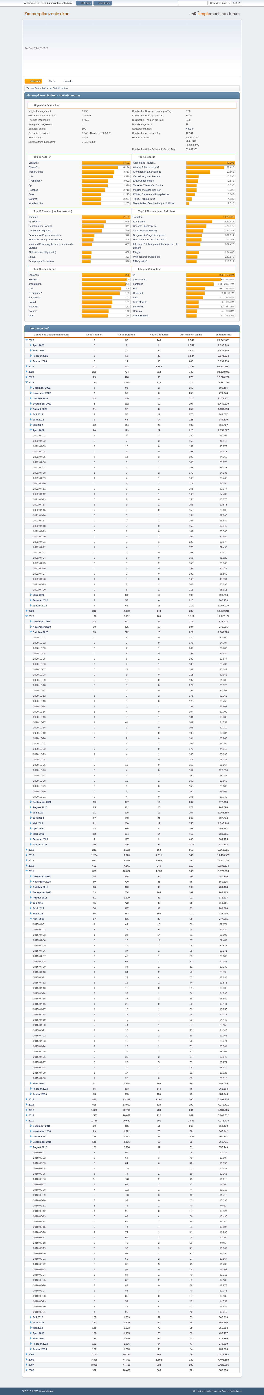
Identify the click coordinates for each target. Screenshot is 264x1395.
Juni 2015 (38, 908)
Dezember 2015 (41, 876)
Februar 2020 (40, 839)
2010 (31, 1120)
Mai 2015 (38, 913)
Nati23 (189, 128)
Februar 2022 (40, 600)
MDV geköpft (140, 261)
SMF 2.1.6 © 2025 (30, 1391)
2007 (31, 1364)
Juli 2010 (38, 1317)
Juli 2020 (38, 812)
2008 (31, 1359)
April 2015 (38, 919)
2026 (31, 340)
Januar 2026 (40, 361)
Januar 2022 (40, 605)
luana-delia (35, 297)
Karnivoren (34, 221)
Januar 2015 (40, 1094)
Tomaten (33, 217)
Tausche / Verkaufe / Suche (148, 185)
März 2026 (38, 350)
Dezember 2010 (41, 1126)
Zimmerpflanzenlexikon (46, 13)
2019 (31, 849)
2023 (31, 377)
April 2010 (38, 1333)
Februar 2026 (40, 356)
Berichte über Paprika (40, 226)
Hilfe (194, 1391)
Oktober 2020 (40, 632)
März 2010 (38, 1338)
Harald (32, 302)
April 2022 (38, 430)
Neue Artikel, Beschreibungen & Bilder (154, 203)
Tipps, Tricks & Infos (144, 199)
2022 (31, 382)
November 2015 (42, 881)
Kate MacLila (36, 203)
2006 (31, 1370)
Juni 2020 (38, 818)
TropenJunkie (36, 171)
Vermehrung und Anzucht (147, 176)
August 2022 (40, 409)
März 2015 (38, 1083)
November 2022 (42, 393)
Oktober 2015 (40, 887)
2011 (31, 1115)
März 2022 (38, 595)
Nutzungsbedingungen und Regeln (213, 1391)
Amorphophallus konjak (41, 261)
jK (134, 275)
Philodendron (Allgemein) (42, 252)
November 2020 (42, 626)
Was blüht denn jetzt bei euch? (45, 239)
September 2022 (42, 403)
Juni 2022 (38, 419)
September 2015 (42, 892)
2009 (31, 1354)
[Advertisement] (144, 49)
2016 (31, 865)
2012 (31, 1110)
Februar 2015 (40, 1088)
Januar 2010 (40, 1349)
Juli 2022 (38, 414)
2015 (31, 871)
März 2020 (38, 834)
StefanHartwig (140, 315)
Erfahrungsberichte (143, 180)
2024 (31, 371)
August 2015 (40, 897)
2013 (31, 1104)
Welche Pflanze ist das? (146, 167)
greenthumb (35, 284)
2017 (31, 860)
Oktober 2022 (40, 398)
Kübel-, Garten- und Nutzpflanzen (151, 194)
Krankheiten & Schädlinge (147, 171)
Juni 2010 (38, 1322)
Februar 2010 (40, 1343)
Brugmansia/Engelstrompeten (45, 235)
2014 (31, 1099)
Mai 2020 (38, 823)
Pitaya (32, 256)
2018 (31, 855)
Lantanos (34, 162)
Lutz (31, 176)
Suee (31, 194)
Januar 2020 (40, 844)
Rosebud (33, 190)
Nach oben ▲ (236, 1391)
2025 (31, 366)
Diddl (31, 315)
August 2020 (40, 807)
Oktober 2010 (40, 1136)
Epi (30, 185)
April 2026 (38, 345)
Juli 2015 (38, 903)
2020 (31, 616)
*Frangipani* (35, 180)
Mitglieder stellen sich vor (147, 190)
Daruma (33, 199)
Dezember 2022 (41, 387)
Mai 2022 (38, 425)
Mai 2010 (38, 1327)
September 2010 (42, 1142)
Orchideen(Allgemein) (40, 230)
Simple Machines (46, 1391)
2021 (31, 611)
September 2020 (42, 802)
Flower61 (34, 167)
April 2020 (38, 828)
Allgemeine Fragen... (144, 162)
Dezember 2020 (41, 621)
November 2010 (42, 1131)
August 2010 (40, 1147)
